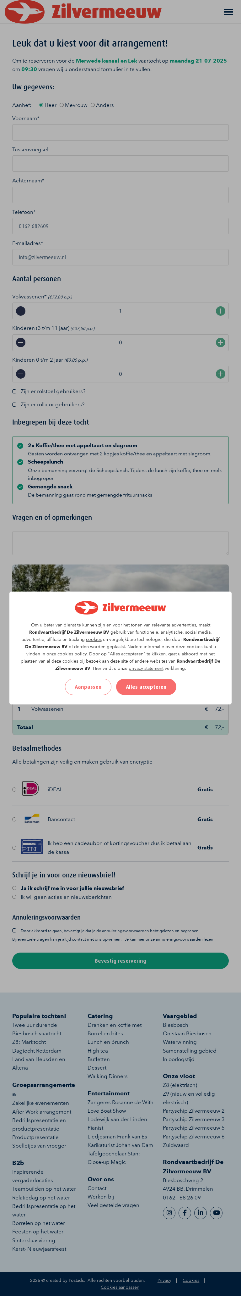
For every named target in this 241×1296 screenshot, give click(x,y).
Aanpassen (88, 687)
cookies (94, 639)
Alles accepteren (146, 687)
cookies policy (72, 654)
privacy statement (146, 668)
